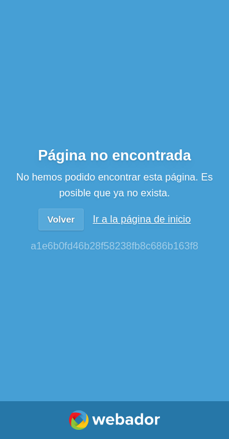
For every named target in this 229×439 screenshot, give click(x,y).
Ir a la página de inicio (142, 218)
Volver (61, 219)
